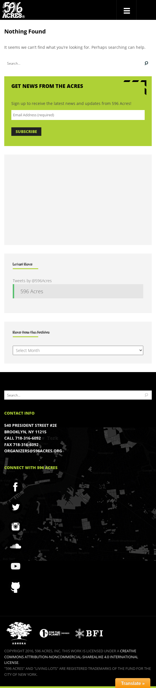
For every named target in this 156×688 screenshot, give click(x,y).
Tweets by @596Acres (32, 280)
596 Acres (31, 291)
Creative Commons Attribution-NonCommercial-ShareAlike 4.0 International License (71, 656)
